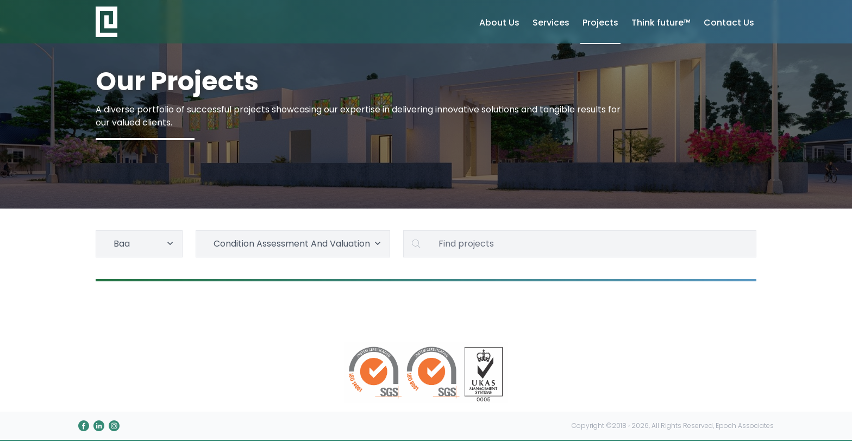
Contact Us (729, 22)
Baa (145, 243)
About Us (499, 22)
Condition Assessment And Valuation (299, 243)
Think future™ (661, 22)
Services (550, 22)
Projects (600, 22)
